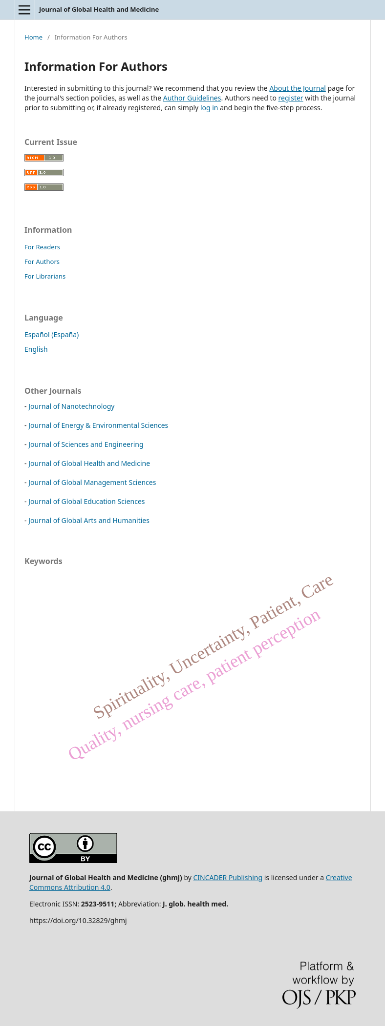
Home (33, 37)
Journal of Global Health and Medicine (99, 9)
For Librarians (44, 276)
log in (209, 107)
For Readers (42, 246)
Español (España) (51, 334)
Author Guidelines (192, 97)
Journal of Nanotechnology (71, 406)
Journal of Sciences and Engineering (85, 444)
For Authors (42, 261)
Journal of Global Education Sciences (86, 501)
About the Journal (297, 88)
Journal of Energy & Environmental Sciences (98, 425)
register (290, 97)
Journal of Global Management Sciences (92, 482)
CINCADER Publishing (228, 877)
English (36, 349)
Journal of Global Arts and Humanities (89, 520)
